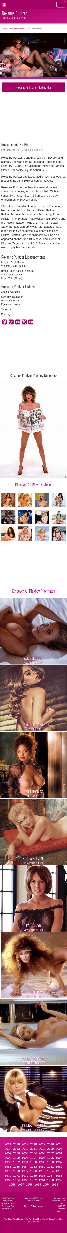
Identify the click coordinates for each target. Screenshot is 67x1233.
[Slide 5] (31, 474)
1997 (33, 1157)
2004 (33, 1153)
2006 (16, 1153)
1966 (59, 1175)
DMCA (62, 1203)
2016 (50, 1144)
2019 (25, 1144)
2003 (42, 1153)
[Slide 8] (45, 474)
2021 (8, 1144)
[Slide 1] (12, 474)
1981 (50, 1166)
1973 (59, 1171)
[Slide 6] (36, 474)
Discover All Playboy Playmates (33, 591)
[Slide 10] (55, 474)
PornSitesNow (18, 1219)
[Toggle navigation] (60, 4)
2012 (25, 1148)
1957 (20, 1184)
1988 (50, 1162)
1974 (50, 1171)
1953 (54, 1184)
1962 (33, 1180)
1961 (42, 1180)
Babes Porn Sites (55, 1219)
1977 (25, 1171)
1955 (37, 1184)
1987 (59, 1162)
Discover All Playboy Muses (33, 484)
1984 (25, 1166)
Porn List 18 (43, 1219)
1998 (25, 1157)
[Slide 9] (50, 474)
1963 (25, 1180)
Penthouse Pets (8, 1206)
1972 (8, 1175)
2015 (59, 1144)
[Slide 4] (26, 474)
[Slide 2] (17, 474)
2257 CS (61, 1206)
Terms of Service (58, 1201)
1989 (42, 1162)
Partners (62, 1209)
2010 (42, 1148)
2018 (33, 1144)
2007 (8, 1153)
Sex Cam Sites (34, 1222)
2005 (25, 1153)
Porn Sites (8, 1219)
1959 (59, 1180)
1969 (33, 1175)
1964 (16, 1180)
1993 (8, 1162)
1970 (25, 1175)
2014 (8, 1148)
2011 (33, 1148)
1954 (46, 1184)
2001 (59, 1153)
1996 (42, 1157)
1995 (50, 1157)
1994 (59, 1157)
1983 (33, 1166)
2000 (8, 1157)
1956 (29, 1184)
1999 (16, 1157)
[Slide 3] (22, 474)
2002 (50, 1153)
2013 (16, 1148)
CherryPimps (7, 1201)
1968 (42, 1175)
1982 (42, 1166)
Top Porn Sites (31, 1219)
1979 (8, 1171)
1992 (16, 1162)
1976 (33, 1171)
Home (4, 29)
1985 (16, 1166)
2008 (59, 1148)
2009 (50, 1148)
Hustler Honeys (8, 1203)
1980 (59, 1166)
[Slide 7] (40, 474)
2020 (16, 1144)
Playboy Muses (17, 29)
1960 (50, 1180)
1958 (12, 1184)
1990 (33, 1162)
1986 (8, 1166)
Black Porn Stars (8, 1198)
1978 (16, 1171)
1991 (25, 1162)
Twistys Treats (7, 1209)
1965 (8, 1180)
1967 (50, 1175)
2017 (42, 1144)
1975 (42, 1171)
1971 (16, 1175)
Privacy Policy (59, 1198)
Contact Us (61, 1211)
